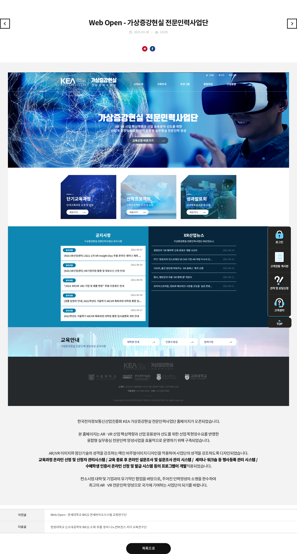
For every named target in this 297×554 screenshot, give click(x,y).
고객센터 (279, 305)
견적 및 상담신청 (279, 283)
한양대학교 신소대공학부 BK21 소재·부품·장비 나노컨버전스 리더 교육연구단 (99, 527)
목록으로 (148, 548)
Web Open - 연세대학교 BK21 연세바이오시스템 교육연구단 (89, 515)
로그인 (279, 237)
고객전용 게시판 (279, 260)
